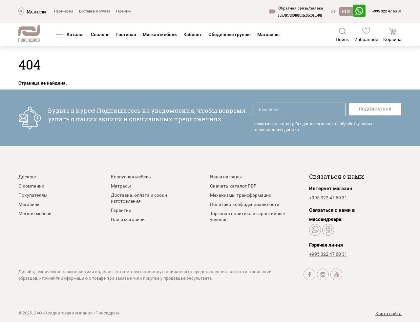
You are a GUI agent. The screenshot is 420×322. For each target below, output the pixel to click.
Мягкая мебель (160, 34)
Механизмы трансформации (240, 195)
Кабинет (192, 34)
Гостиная (126, 34)
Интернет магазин (330, 188)
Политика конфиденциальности (244, 204)
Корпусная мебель (131, 176)
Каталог (75, 34)
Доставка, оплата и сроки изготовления (139, 198)
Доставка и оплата (94, 11)
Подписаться (375, 109)
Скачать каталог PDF (233, 186)
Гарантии (123, 11)
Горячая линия (326, 245)
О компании (31, 186)
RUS (346, 11)
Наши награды (226, 176)
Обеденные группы (229, 34)
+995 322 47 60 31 (387, 11)
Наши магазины (128, 219)
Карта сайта (388, 313)
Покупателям (32, 195)
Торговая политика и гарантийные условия (247, 216)
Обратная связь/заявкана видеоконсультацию (300, 11)
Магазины (36, 11)
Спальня (100, 34)
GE (334, 11)
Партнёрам (63, 11)
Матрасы (121, 186)
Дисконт (27, 176)
